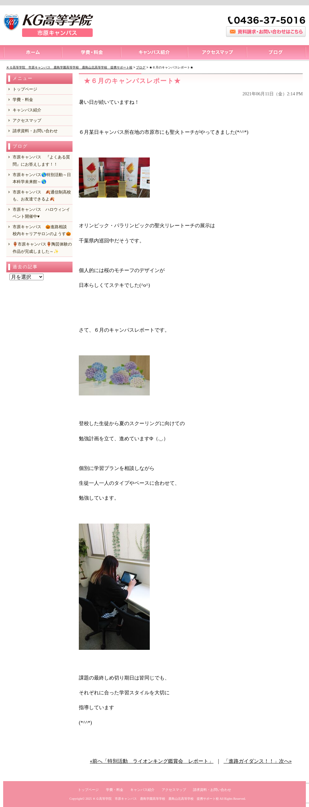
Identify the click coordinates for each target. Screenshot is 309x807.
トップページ (32, 53)
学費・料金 (23, 99)
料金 (90, 53)
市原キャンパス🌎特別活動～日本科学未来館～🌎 (42, 178)
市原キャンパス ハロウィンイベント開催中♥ (41, 213)
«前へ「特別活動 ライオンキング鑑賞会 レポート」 (151, 761)
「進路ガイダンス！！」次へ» (258, 761)
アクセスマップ (216, 53)
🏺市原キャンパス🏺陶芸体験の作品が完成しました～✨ (42, 247)
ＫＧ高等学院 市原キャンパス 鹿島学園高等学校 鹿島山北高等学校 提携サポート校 (156, 798)
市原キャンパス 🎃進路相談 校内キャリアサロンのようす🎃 (42, 230)
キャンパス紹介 (153, 53)
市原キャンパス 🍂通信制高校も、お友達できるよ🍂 (42, 195)
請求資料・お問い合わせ (35, 130)
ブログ (276, 53)
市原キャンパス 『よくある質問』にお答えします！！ (41, 160)
